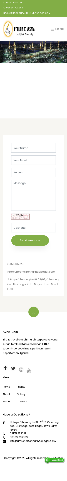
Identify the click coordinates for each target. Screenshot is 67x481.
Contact (22, 401)
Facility (21, 387)
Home (6, 387)
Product (8, 401)
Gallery (21, 394)
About (6, 394)
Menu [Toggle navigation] (57, 29)
